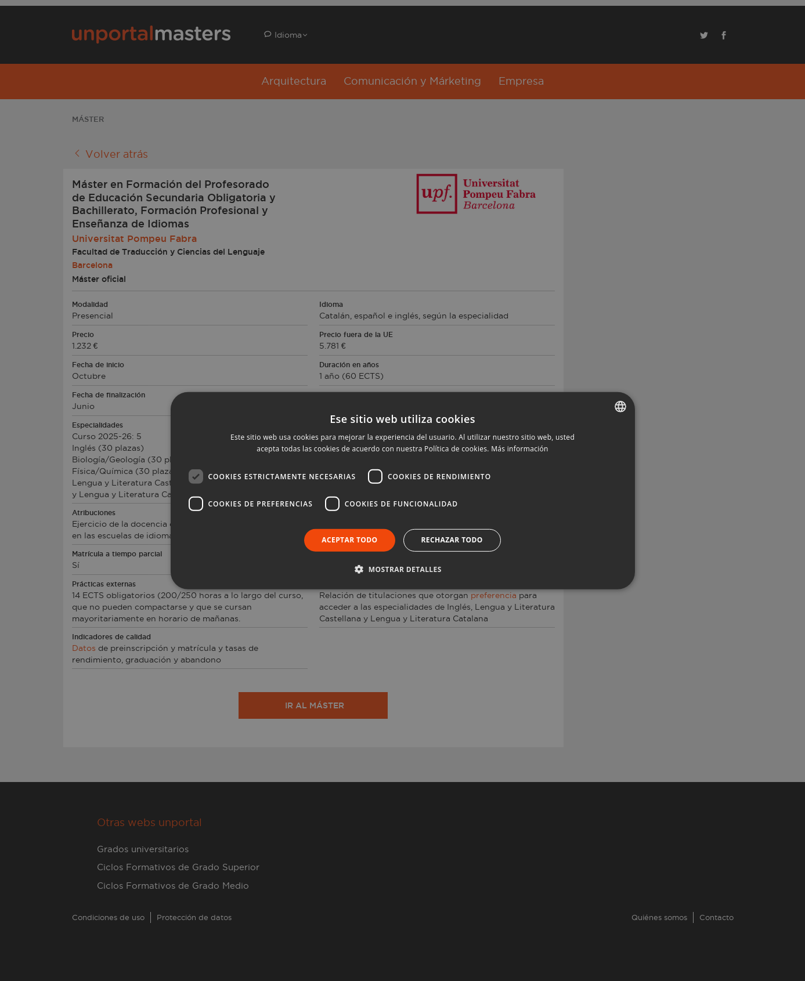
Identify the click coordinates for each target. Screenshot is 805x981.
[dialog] (402, 490)
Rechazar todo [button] (452, 540)
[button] (402, 569)
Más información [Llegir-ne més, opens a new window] (519, 449)
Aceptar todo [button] (349, 540)
